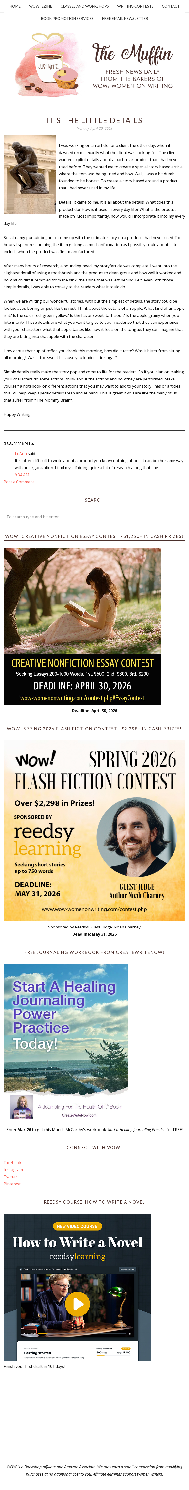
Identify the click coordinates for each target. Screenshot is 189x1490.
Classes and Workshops (85, 6)
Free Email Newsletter (125, 18)
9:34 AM (22, 475)
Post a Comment (19, 482)
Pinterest (12, 1184)
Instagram (13, 1169)
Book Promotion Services (67, 18)
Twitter (10, 1177)
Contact (171, 6)
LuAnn (21, 453)
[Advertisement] (94, 1416)
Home (15, 6)
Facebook (12, 1162)
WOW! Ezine (40, 6)
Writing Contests (135, 6)
